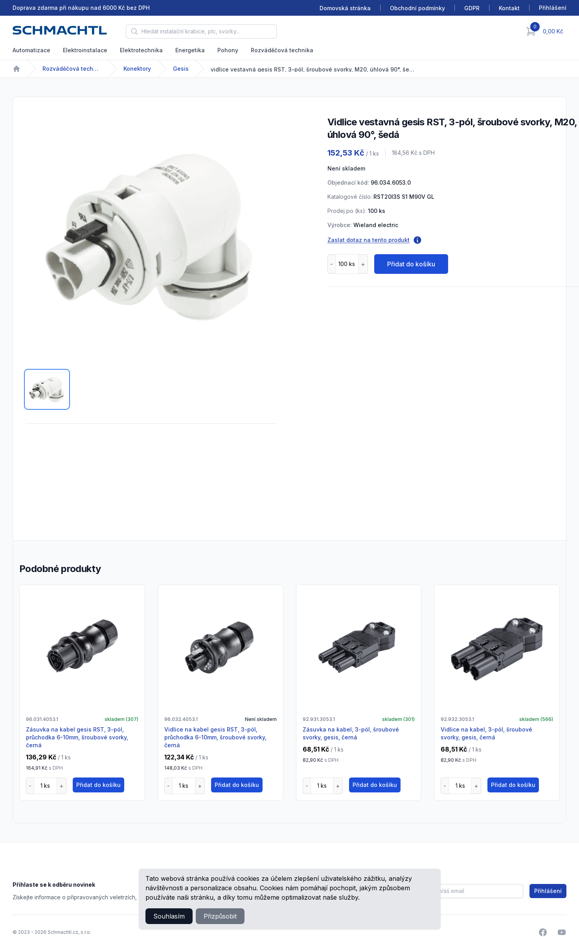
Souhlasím (169, 916)
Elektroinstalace (85, 50)
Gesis (181, 68)
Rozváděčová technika (282, 50)
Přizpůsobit (220, 916)
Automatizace (31, 50)
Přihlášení (548, 890)
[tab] (47, 389)
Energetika (190, 50)
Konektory (137, 68)
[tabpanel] (151, 235)
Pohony (227, 50)
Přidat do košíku (411, 264)
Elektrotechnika (141, 50)
